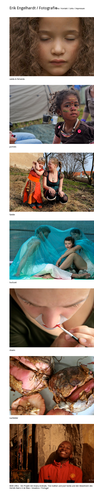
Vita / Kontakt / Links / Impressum (70, 8)
